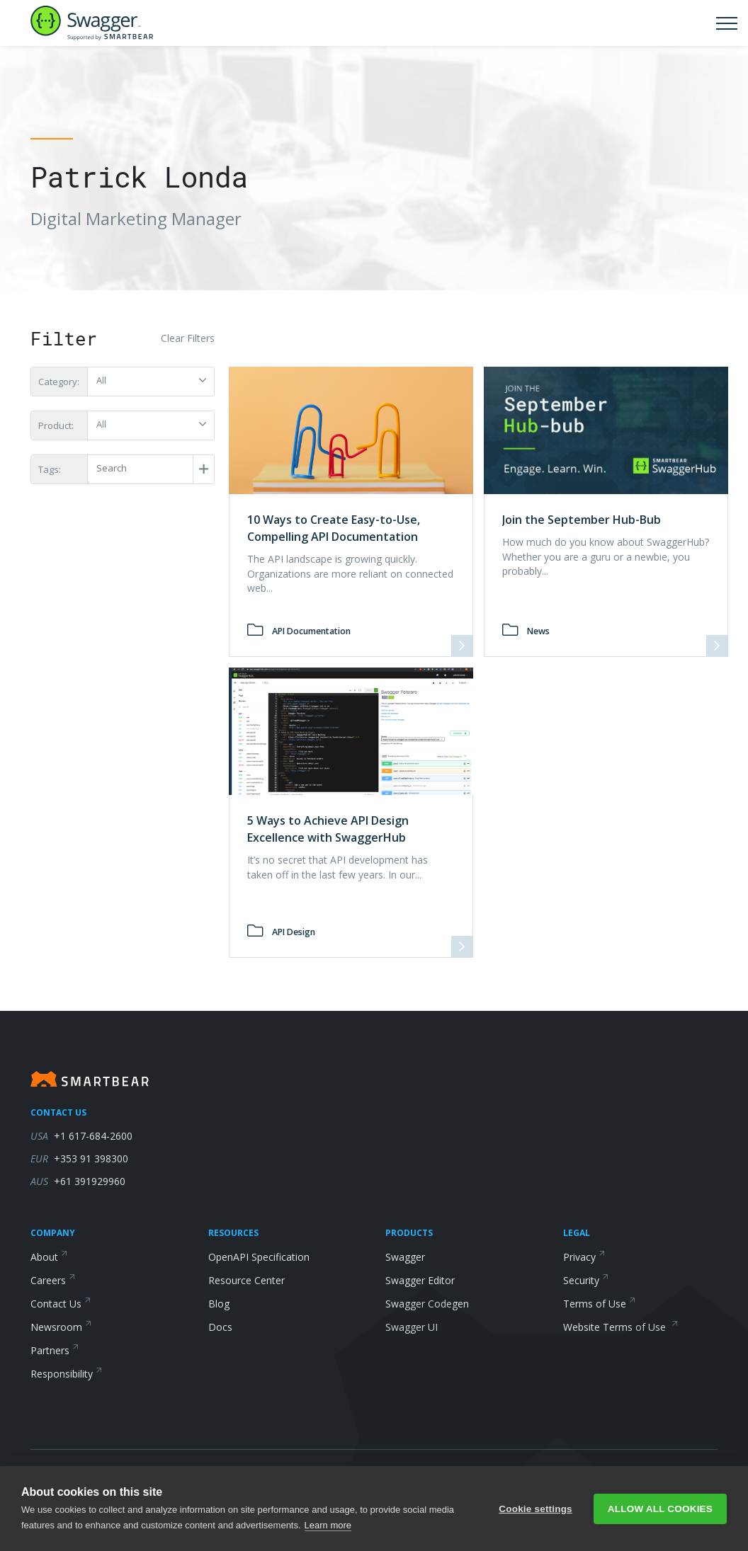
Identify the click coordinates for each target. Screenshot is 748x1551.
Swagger (405, 1257)
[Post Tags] (150, 468)
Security (586, 1280)
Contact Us (60, 1303)
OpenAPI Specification (259, 1257)
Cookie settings (535, 1509)
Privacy (584, 1257)
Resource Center (246, 1280)
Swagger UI (411, 1327)
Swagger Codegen (427, 1303)
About (49, 1257)
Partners (54, 1350)
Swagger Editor (420, 1280)
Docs (220, 1327)
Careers (53, 1280)
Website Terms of (621, 1327)
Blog (219, 1303)
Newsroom (61, 1327)
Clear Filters (188, 338)
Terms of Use (599, 1303)
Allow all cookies (660, 1509)
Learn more (328, 1525)
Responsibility (66, 1373)
